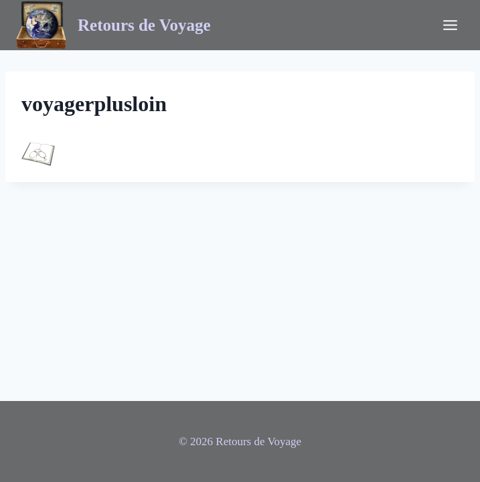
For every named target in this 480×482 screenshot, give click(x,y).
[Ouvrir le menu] (450, 25)
